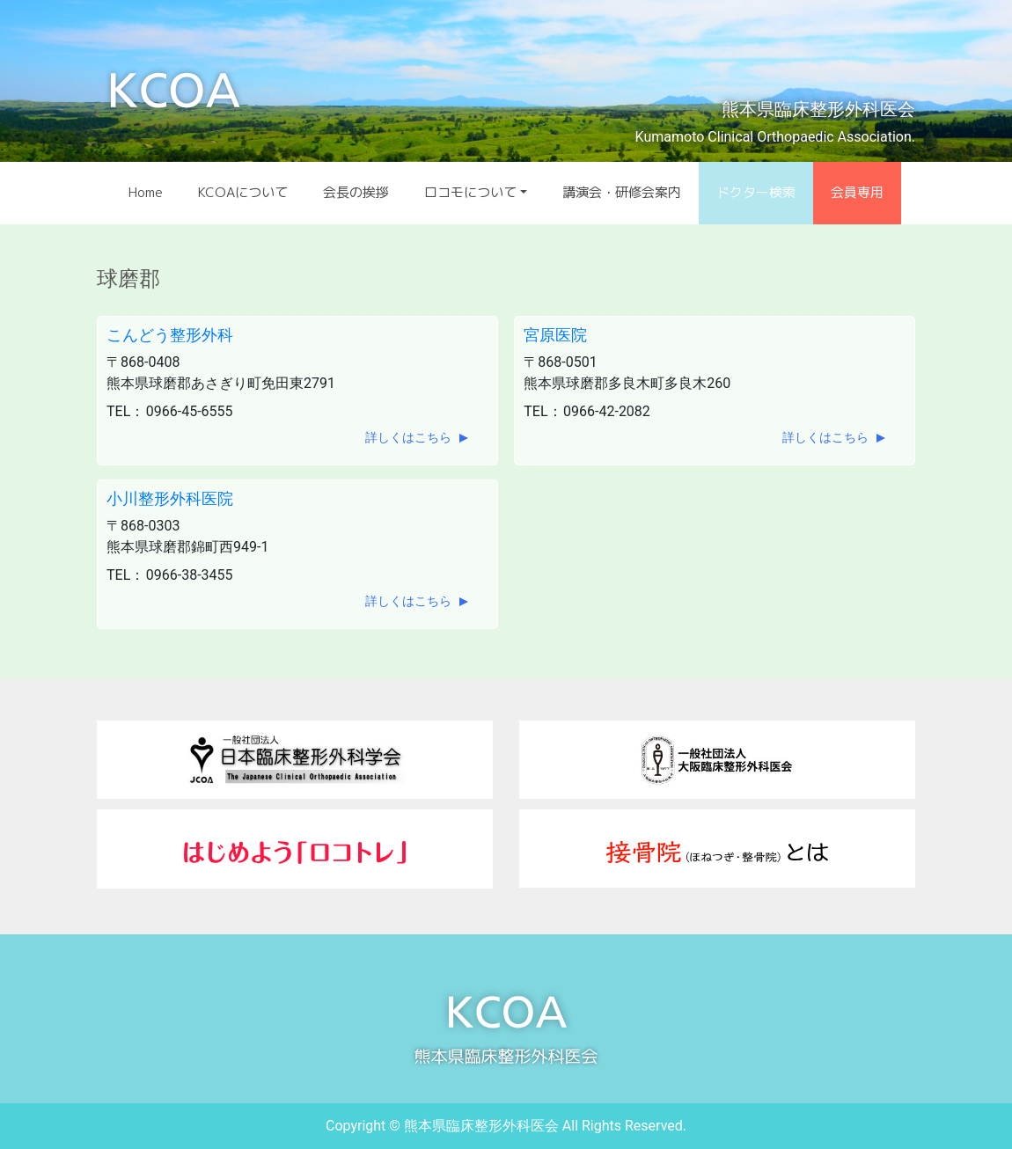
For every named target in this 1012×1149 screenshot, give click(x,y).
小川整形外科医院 (169, 498)
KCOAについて (243, 192)
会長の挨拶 (356, 192)
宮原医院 (555, 335)
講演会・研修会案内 (621, 192)
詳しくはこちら (408, 437)
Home (145, 192)
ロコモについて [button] (470, 192)
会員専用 (857, 192)
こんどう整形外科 (169, 335)
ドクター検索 (756, 192)
